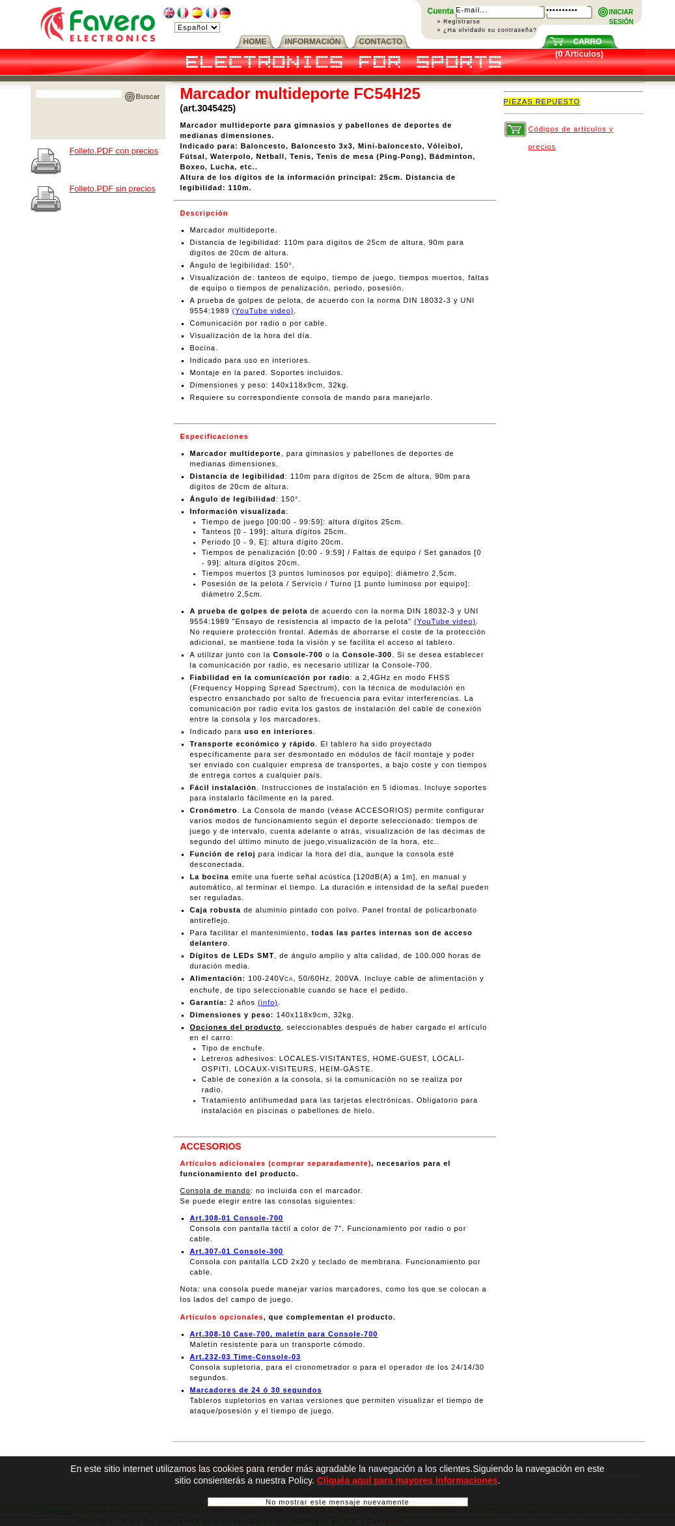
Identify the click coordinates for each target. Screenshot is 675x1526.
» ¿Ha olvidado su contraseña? (487, 30)
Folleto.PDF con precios (114, 151)
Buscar (148, 96)
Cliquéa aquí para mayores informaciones (407, 1483)
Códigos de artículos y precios (571, 131)
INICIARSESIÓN (621, 12)
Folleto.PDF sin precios (113, 188)
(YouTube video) (263, 311)
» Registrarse (459, 21)
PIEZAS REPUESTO (542, 102)
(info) (268, 1002)
